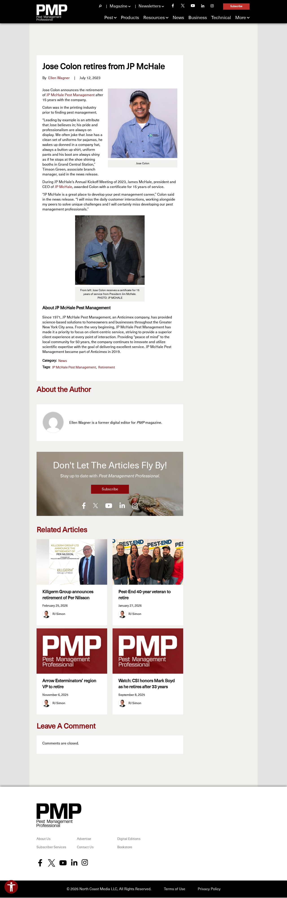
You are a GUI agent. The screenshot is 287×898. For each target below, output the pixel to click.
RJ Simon (58, 614)
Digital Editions (128, 839)
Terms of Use (174, 889)
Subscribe (236, 6)
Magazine (118, 6)
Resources (154, 17)
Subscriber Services (51, 848)
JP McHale (63, 187)
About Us (43, 839)
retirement (106, 367)
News (178, 17)
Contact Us (85, 848)
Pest (108, 17)
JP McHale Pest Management (70, 95)
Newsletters (150, 6)
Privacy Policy (209, 889)
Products (130, 17)
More (240, 17)
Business (197, 17)
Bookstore (124, 848)
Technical (221, 17)
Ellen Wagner (59, 78)
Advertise (84, 839)
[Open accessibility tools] (11, 887)
